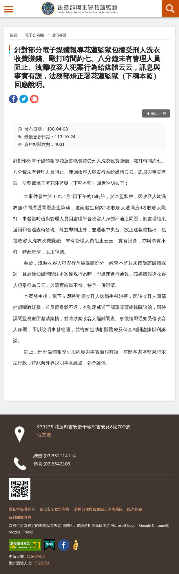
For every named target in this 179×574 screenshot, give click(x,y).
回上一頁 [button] (158, 113)
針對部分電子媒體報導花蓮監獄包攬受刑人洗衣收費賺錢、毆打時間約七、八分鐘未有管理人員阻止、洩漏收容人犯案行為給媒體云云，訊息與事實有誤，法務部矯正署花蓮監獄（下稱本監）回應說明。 (87, 67)
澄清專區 (59, 35)
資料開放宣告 (20, 517)
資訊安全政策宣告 (54, 509)
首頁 (13, 35)
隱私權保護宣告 (22, 509)
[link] (13, 100)
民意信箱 (134, 509)
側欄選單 (8, 9)
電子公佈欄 (34, 35)
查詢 (170, 8)
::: (4, 4)
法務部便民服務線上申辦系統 (98, 509)
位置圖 (44, 434)
